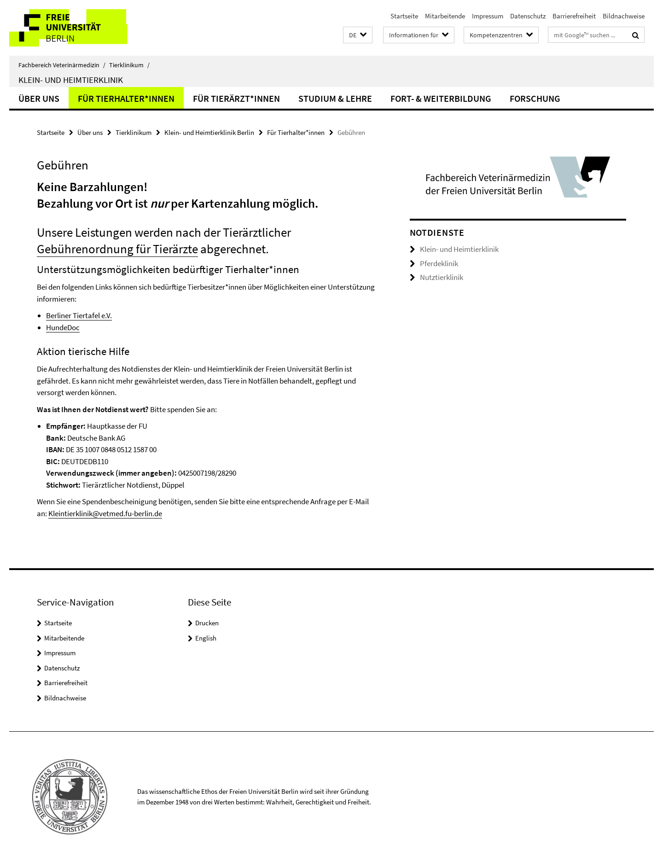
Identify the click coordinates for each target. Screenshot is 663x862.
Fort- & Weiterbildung (440, 98)
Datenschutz (528, 16)
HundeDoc (63, 327)
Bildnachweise (624, 16)
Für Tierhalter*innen (126, 98)
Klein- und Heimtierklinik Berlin (209, 132)
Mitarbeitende (445, 16)
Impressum (487, 16)
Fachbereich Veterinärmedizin (61, 65)
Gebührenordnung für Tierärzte (117, 248)
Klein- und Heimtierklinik (70, 79)
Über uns (38, 98)
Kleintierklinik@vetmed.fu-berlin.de (105, 513)
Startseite (404, 16)
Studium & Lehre (335, 98)
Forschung (535, 98)
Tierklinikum (129, 65)
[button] (357, 35)
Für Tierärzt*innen (236, 98)
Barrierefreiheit (574, 16)
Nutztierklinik (441, 277)
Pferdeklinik (439, 263)
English (205, 638)
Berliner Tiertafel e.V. (79, 315)
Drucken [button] (207, 622)
